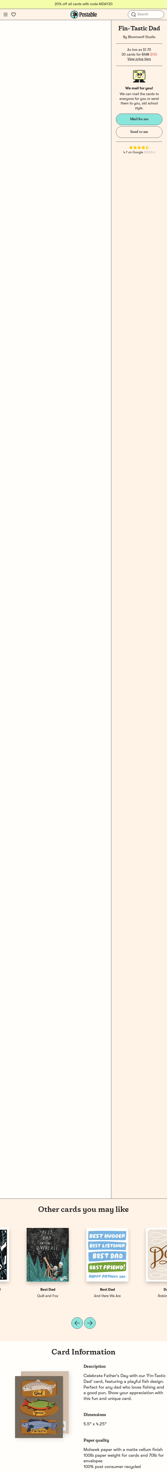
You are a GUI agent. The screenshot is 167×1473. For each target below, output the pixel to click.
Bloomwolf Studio (141, 37)
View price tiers (139, 59)
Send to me (139, 132)
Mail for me (139, 119)
